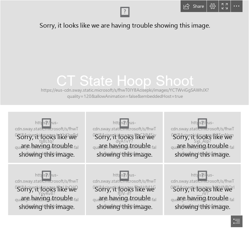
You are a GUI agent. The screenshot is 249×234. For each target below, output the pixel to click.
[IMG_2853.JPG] (202, 189)
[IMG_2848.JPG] (124, 137)
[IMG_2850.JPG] (202, 137)
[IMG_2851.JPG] (46, 189)
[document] (124, 117)
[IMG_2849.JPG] (124, 52)
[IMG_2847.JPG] (46, 137)
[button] (194, 6)
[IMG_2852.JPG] (124, 189)
